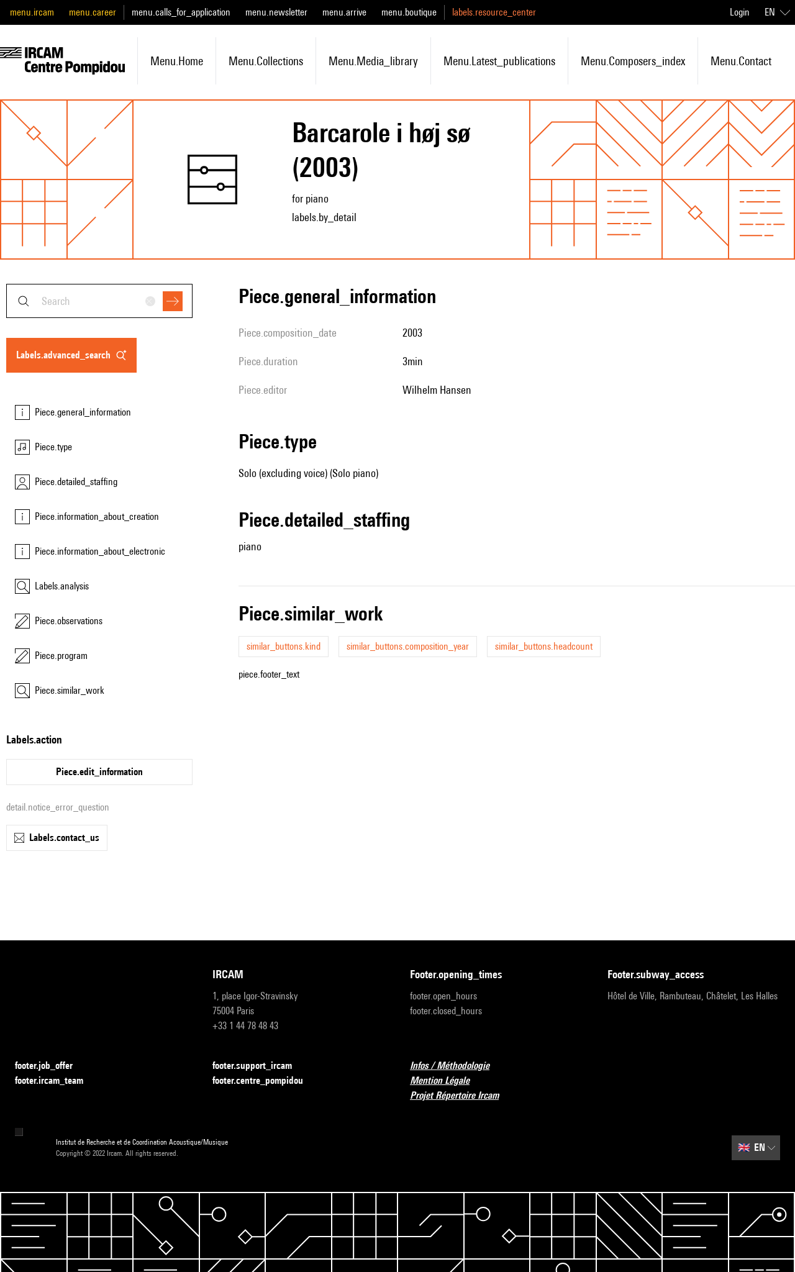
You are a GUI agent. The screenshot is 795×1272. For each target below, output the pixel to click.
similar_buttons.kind (283, 646)
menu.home (176, 61)
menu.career (92, 12)
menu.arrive (344, 12)
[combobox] (99, 301)
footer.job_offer (51, 1066)
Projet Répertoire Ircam (462, 1095)
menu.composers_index (633, 61)
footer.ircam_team (56, 1081)
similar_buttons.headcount (544, 646)
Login (740, 12)
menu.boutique (409, 12)
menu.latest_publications (499, 61)
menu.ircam (32, 12)
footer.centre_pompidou (265, 1081)
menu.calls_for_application (181, 12)
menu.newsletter (276, 12)
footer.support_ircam (259, 1066)
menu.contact (741, 61)
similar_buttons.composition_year (408, 646)
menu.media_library (373, 61)
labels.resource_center (494, 12)
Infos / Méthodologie (457, 1066)
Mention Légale (447, 1081)
